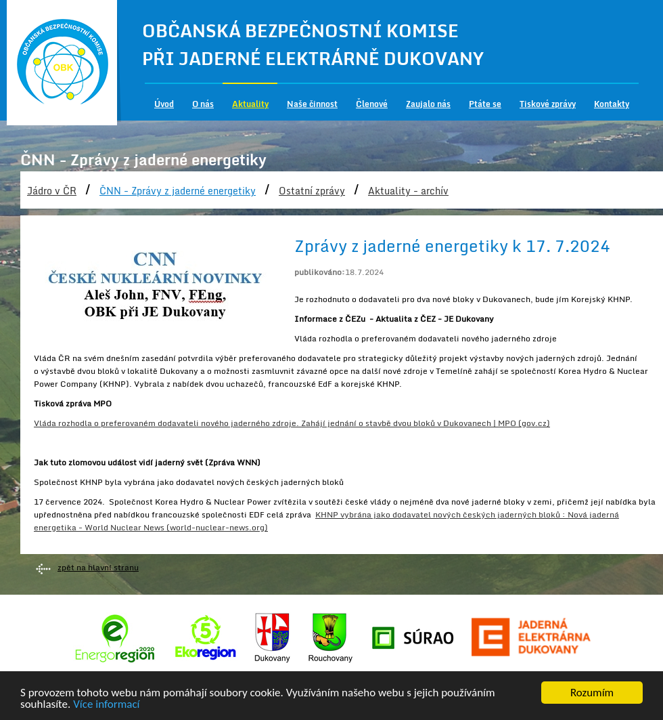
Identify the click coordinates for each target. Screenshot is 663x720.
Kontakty (611, 104)
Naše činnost (312, 104)
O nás (203, 104)
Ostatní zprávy (312, 190)
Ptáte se (485, 104)
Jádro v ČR (51, 190)
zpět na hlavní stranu (98, 567)
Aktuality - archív (408, 190)
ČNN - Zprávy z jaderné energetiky (177, 190)
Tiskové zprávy (548, 104)
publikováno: (319, 272)
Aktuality (250, 104)
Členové (372, 104)
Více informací (106, 705)
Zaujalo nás (428, 104)
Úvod (164, 104)
